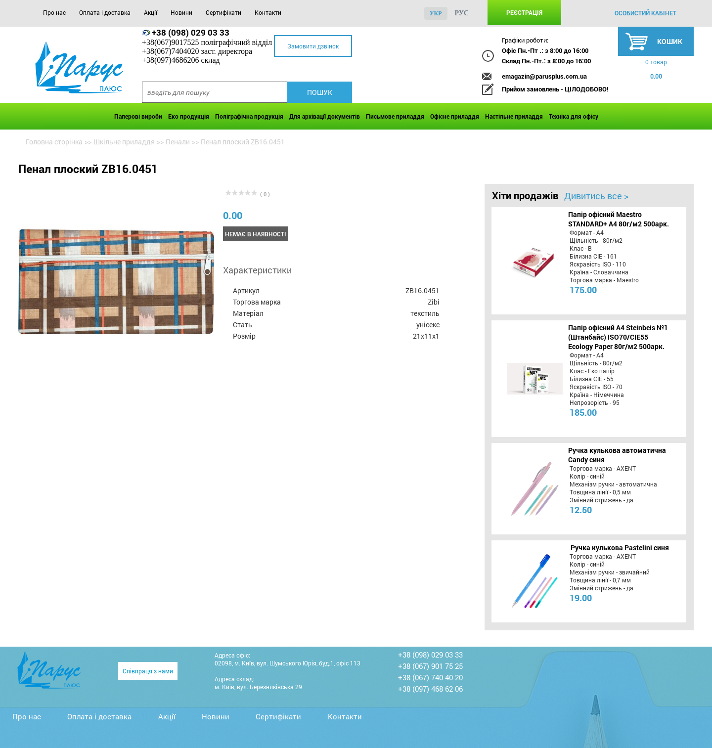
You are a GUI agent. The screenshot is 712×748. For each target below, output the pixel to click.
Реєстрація (524, 12)
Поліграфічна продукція (249, 116)
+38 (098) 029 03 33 (190, 32)
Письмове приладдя (395, 116)
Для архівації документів (324, 116)
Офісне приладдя (454, 116)
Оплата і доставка (105, 12)
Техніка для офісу (573, 116)
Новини (181, 12)
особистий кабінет (645, 13)
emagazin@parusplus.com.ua (544, 76)
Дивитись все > (596, 196)
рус (462, 13)
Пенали (178, 141)
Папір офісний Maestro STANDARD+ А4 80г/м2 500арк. (618, 219)
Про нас (54, 12)
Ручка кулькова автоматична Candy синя (617, 454)
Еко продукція (188, 116)
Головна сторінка (54, 141)
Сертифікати (223, 12)
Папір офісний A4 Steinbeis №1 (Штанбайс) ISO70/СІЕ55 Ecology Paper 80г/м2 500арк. (618, 337)
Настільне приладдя (514, 116)
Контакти (268, 12)
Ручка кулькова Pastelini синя (620, 547)
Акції (150, 12)
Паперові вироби (138, 116)
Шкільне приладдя (124, 141)
